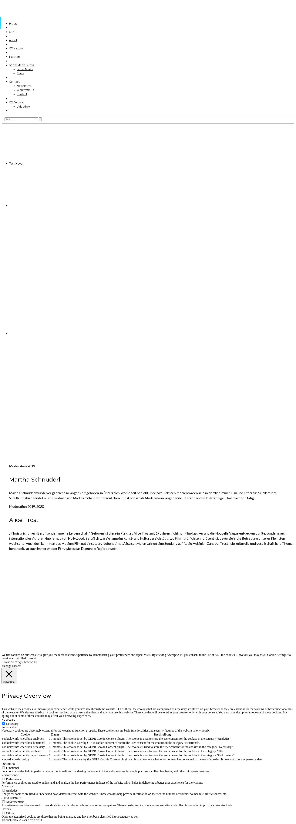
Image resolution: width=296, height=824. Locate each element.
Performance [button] (10, 775)
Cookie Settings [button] (12, 662)
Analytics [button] (7, 786)
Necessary (12, 723)
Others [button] (6, 809)
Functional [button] (8, 764)
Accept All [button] (30, 662)
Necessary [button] (8, 719)
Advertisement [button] (11, 797)
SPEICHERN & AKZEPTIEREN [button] (22, 820)
